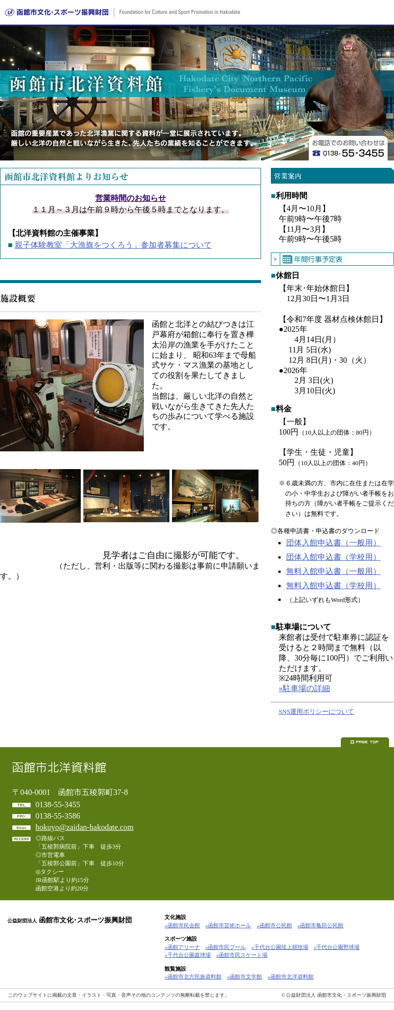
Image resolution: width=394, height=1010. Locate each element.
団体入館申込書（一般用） (333, 542)
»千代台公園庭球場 (187, 955)
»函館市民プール (225, 947)
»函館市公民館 (274, 925)
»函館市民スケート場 (242, 955)
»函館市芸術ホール (228, 925)
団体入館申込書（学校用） (333, 557)
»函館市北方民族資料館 (193, 976)
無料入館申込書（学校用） (333, 585)
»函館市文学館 (245, 976)
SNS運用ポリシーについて (316, 711)
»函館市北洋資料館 (290, 976)
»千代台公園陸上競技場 (279, 947)
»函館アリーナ (182, 947)
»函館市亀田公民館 (320, 925)
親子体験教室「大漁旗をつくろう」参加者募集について (113, 245)
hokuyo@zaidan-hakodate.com (84, 827)
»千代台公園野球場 (337, 947)
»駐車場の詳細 (304, 688)
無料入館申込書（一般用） (333, 571)
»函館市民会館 (182, 925)
